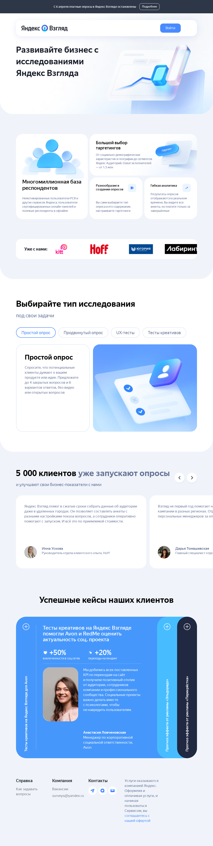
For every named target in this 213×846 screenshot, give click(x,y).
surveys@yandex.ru (68, 796)
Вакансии (60, 789)
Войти (170, 28)
